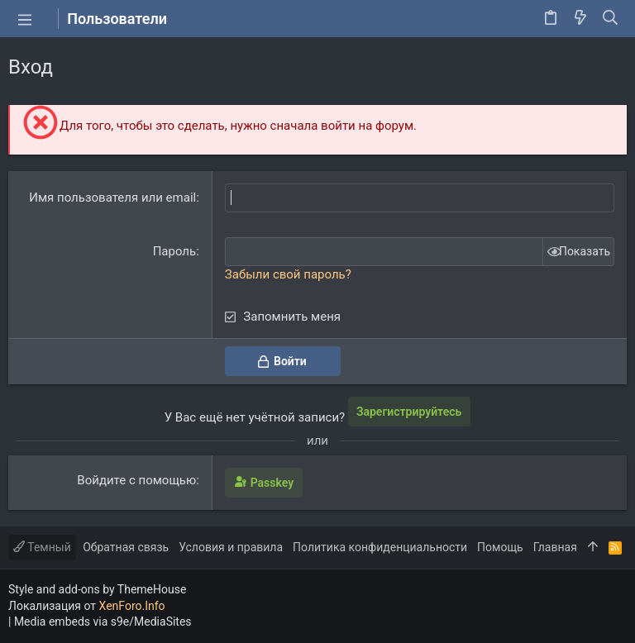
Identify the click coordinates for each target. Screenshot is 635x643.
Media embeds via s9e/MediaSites (103, 621)
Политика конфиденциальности (380, 547)
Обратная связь (126, 547)
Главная (555, 547)
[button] (24, 19)
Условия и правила (231, 547)
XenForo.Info (132, 605)
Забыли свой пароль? (288, 274)
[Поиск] (610, 19)
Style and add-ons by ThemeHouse (97, 589)
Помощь (500, 547)
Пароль (175, 251)
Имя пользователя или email (112, 197)
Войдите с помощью (136, 480)
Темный (42, 547)
